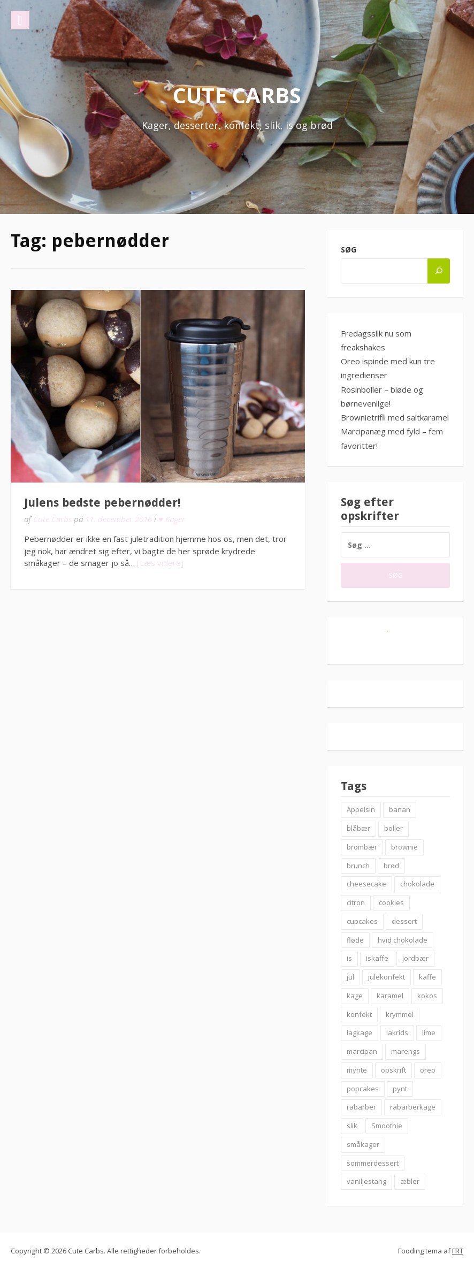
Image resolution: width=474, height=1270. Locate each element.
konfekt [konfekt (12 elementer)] (359, 1014)
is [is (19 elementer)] (349, 958)
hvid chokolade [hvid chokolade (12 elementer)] (402, 940)
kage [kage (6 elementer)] (355, 995)
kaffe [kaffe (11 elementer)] (427, 977)
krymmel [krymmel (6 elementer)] (400, 1014)
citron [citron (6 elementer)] (356, 902)
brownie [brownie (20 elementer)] (404, 847)
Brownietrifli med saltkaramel (395, 417)
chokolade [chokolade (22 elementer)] (417, 884)
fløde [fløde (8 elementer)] (355, 940)
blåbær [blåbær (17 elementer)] (358, 828)
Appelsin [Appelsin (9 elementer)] (361, 809)
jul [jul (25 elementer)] (350, 977)
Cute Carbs (237, 95)
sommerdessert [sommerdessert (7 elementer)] (373, 1163)
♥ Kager (171, 519)
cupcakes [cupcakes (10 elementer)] (362, 921)
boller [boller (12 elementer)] (393, 828)
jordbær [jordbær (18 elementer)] (415, 958)
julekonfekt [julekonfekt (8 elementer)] (386, 977)
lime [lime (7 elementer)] (428, 1032)
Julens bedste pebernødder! (102, 502)
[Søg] (438, 271)
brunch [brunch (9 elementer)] (358, 865)
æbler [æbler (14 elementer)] (409, 1181)
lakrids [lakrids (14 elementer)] (397, 1032)
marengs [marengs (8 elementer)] (405, 1051)
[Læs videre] (160, 562)
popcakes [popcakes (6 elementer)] (363, 1088)
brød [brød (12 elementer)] (391, 865)
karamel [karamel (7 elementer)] (390, 995)
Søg (348, 249)
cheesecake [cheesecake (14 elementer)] (366, 884)
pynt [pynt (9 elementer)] (400, 1088)
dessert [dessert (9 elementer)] (404, 921)
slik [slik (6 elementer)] (352, 1125)
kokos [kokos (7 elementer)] (427, 995)
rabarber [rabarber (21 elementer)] (361, 1107)
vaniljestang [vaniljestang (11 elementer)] (366, 1181)
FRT (457, 1251)
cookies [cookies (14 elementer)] (391, 902)
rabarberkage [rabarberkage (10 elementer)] (412, 1107)
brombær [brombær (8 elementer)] (362, 847)
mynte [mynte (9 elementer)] (357, 1070)
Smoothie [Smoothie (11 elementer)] (386, 1125)
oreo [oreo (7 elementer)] (427, 1070)
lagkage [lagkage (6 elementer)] (359, 1032)
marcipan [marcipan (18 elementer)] (362, 1051)
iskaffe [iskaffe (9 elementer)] (377, 958)
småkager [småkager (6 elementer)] (363, 1144)
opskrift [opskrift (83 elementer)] (393, 1070)
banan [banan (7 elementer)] (399, 809)
